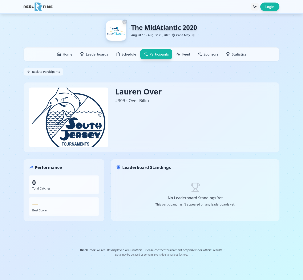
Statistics (236, 54)
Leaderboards (94, 54)
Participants (156, 54)
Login (269, 6)
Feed (183, 54)
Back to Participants (43, 72)
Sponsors (208, 54)
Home (64, 54)
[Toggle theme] (255, 7)
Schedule (126, 54)
